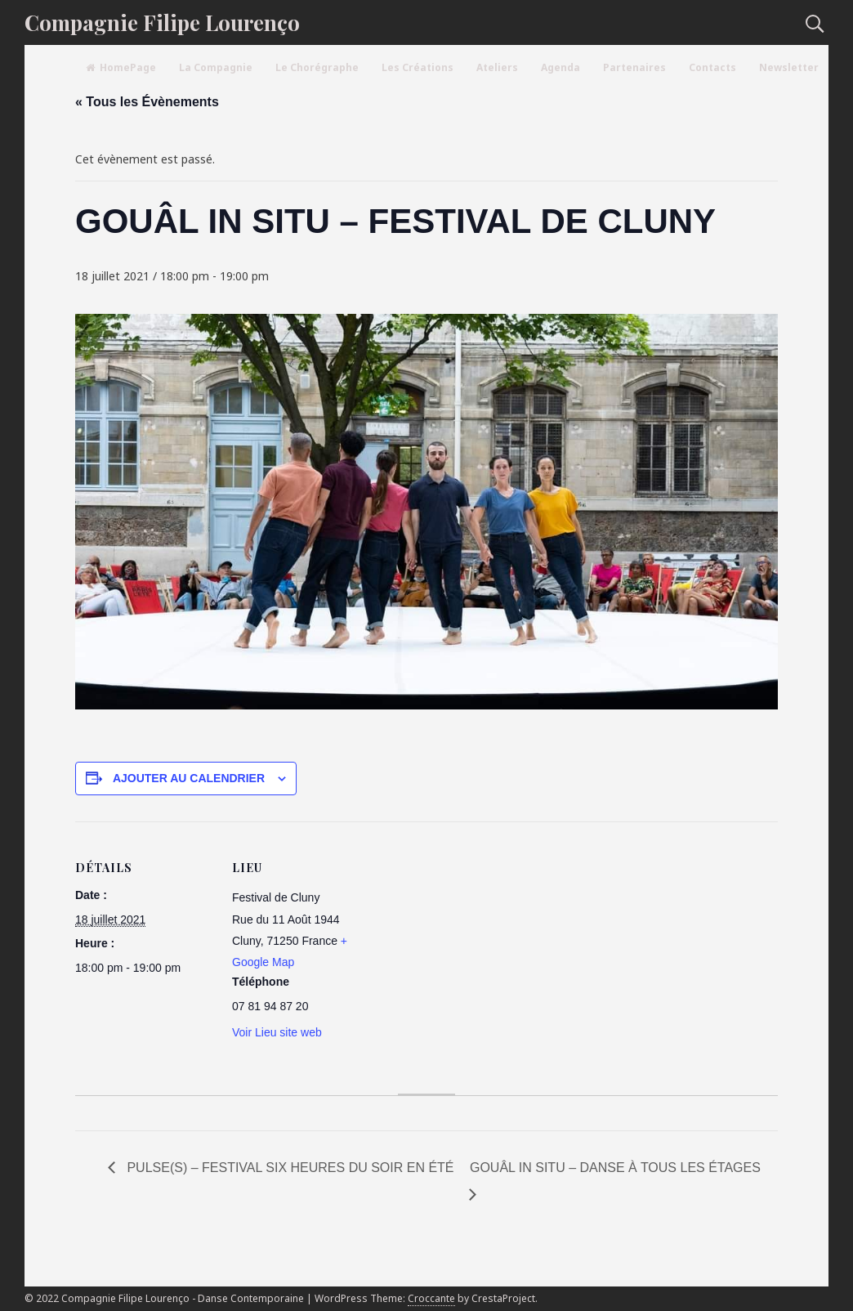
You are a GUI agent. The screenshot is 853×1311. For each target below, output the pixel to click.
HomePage (121, 67)
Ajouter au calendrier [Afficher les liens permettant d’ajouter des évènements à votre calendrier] (189, 778)
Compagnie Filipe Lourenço (162, 22)
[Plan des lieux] (475, 934)
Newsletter (789, 67)
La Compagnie (215, 67)
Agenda (560, 67)
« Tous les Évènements (147, 102)
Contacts (712, 67)
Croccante (431, 1298)
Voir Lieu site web (277, 1032)
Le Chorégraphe (317, 67)
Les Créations (417, 67)
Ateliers (497, 67)
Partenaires (634, 67)
